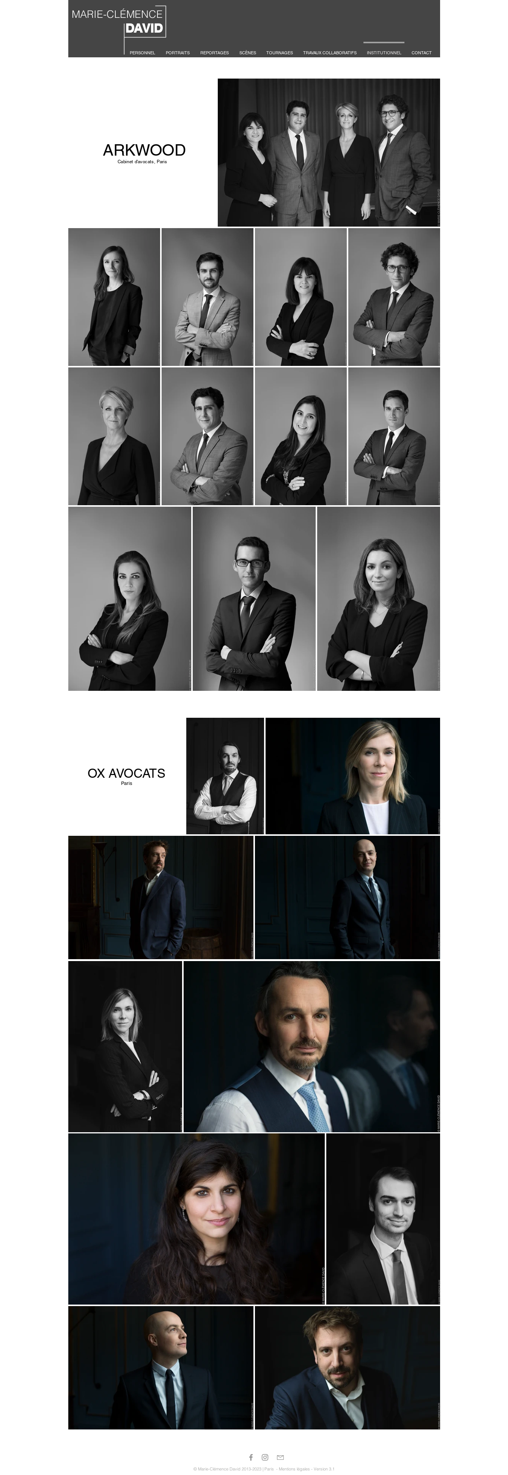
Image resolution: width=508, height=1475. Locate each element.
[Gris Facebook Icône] (251, 1457)
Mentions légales (294, 1469)
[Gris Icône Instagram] (265, 1457)
